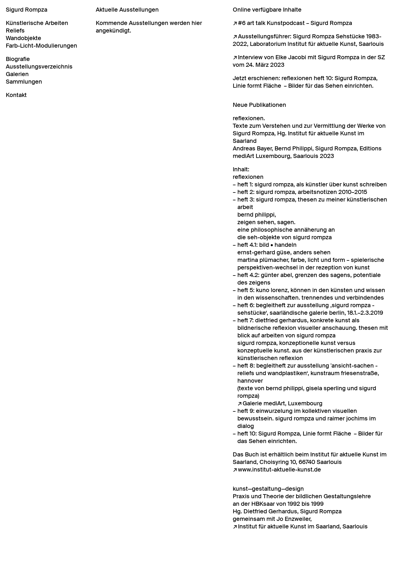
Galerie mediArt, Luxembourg (282, 403)
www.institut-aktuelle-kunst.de (279, 469)
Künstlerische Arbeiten (37, 23)
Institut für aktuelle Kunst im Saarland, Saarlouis (303, 526)
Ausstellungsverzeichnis (39, 66)
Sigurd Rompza (26, 9)
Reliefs (15, 30)
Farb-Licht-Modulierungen (41, 45)
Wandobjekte (23, 38)
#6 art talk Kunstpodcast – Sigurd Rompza (295, 23)
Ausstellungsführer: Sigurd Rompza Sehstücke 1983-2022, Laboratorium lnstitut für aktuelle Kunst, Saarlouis (308, 40)
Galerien (17, 74)
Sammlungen (24, 81)
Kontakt (16, 95)
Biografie (18, 59)
